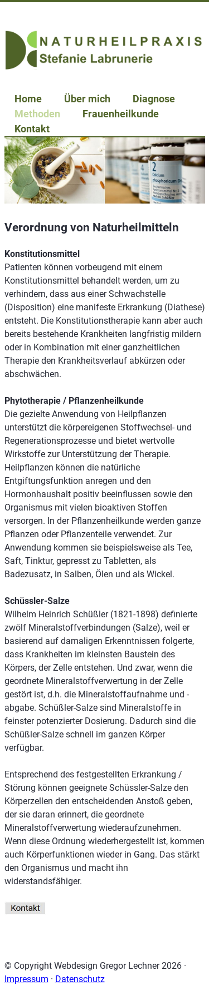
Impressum (26, 979)
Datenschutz (80, 979)
